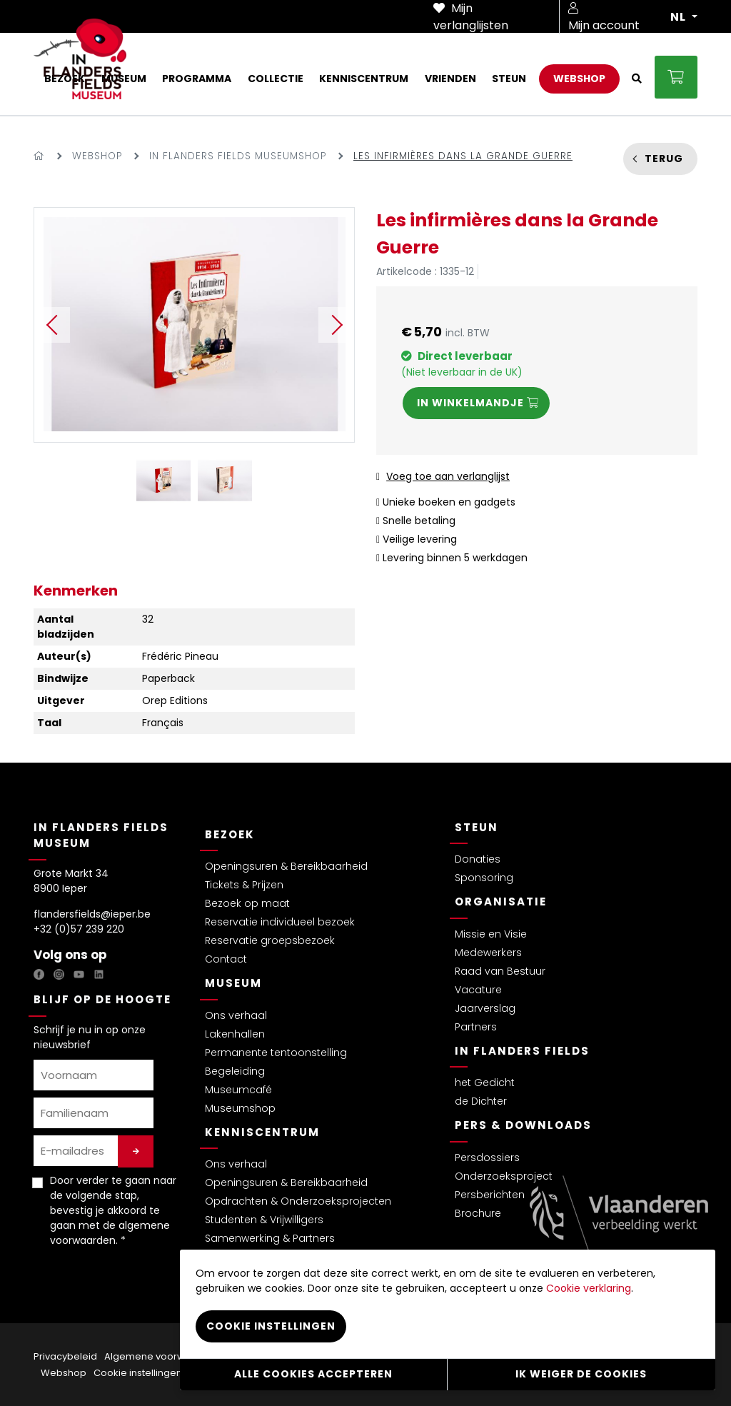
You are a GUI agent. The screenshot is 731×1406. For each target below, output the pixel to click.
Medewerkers (488, 952)
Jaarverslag (485, 1008)
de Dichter (481, 1101)
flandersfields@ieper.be (92, 914)
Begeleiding (235, 1071)
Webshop (97, 156)
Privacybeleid (65, 1356)
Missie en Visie (491, 934)
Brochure (478, 1213)
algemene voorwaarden (110, 1232)
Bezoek (230, 834)
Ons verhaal (236, 1015)
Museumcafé (238, 1090)
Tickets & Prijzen (244, 885)
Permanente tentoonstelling (276, 1052)
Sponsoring (484, 877)
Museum (233, 982)
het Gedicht (485, 1082)
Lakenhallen (235, 1034)
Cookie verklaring (588, 1287)
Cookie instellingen (138, 1372)
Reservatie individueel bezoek (280, 922)
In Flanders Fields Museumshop (237, 156)
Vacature (478, 990)
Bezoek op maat (247, 903)
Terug (664, 158)
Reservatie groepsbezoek (270, 940)
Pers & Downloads (523, 1125)
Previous (52, 325)
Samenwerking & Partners (270, 1238)
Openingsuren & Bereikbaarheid (286, 866)
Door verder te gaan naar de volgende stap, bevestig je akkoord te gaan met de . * (113, 1210)
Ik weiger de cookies (581, 1374)
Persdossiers (487, 1157)
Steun (476, 827)
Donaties (477, 859)
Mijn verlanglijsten (470, 17)
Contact (226, 959)
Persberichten (490, 1194)
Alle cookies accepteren (313, 1374)
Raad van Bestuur (500, 971)
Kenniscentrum (262, 1132)
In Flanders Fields (522, 1050)
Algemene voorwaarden (162, 1356)
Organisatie (501, 901)
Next (336, 325)
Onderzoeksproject (504, 1176)
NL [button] (679, 17)
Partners (476, 1027)
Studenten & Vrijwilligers (264, 1219)
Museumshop (240, 1108)
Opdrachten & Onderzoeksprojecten (298, 1201)
